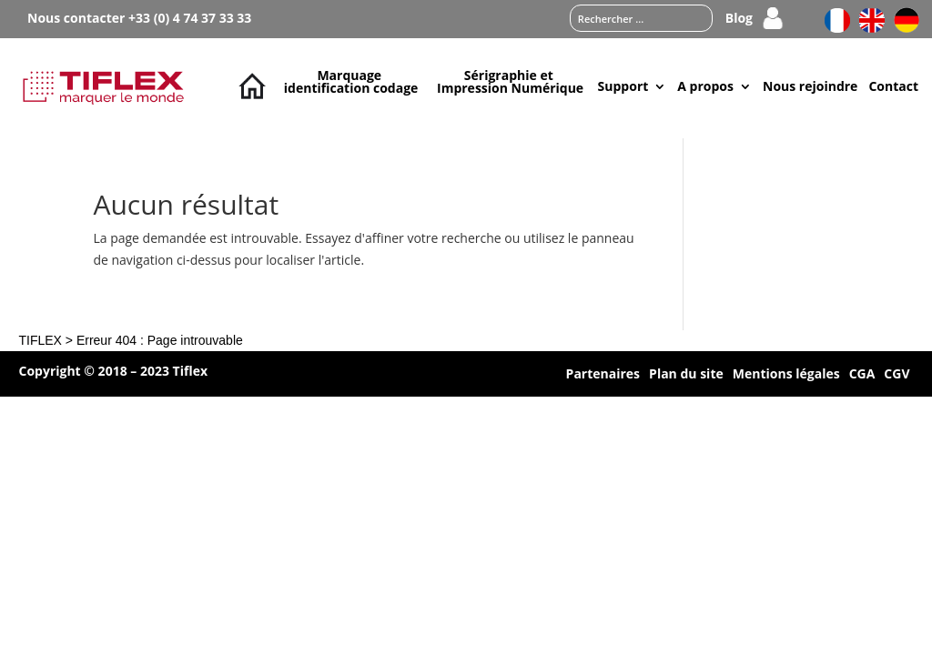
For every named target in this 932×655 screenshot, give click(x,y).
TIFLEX (39, 340)
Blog (739, 19)
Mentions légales (786, 375)
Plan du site (686, 375)
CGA (862, 375)
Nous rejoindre (810, 86)
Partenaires (603, 375)
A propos (705, 86)
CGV (896, 375)
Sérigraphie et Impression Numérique (510, 81)
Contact (893, 86)
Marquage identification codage (351, 81)
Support (623, 86)
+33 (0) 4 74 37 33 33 (189, 17)
